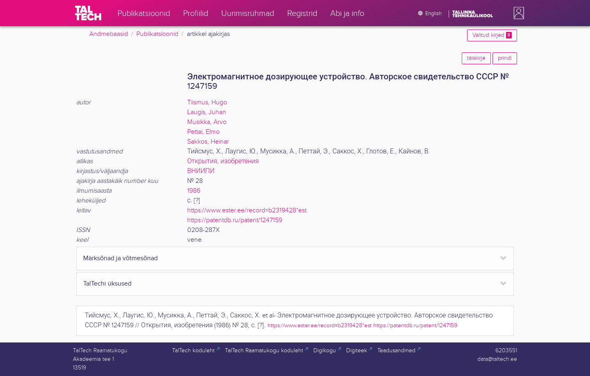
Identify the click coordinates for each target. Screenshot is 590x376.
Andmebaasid (108, 34)
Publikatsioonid (157, 34)
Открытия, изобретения (223, 161)
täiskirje (476, 58)
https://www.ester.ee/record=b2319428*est (246, 210)
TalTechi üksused (107, 284)
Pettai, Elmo (203, 132)
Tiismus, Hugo (207, 102)
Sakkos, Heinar (208, 142)
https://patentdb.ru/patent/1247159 (234, 220)
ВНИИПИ (201, 171)
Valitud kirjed (492, 35)
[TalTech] (88, 13)
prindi (505, 58)
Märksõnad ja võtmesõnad (120, 258)
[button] (517, 13)
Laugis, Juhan (206, 112)
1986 (193, 191)
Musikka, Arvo (207, 122)
